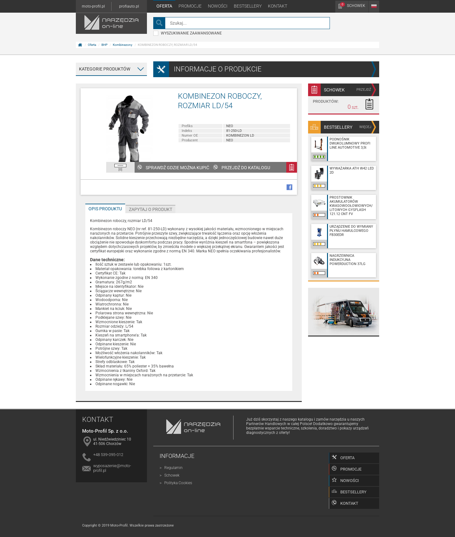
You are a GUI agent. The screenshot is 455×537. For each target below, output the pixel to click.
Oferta (164, 6)
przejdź (363, 90)
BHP (104, 44)
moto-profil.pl (93, 6)
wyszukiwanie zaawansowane (187, 33)
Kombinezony (122, 44)
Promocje (190, 6)
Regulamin (173, 468)
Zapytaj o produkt (150, 209)
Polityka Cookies (178, 483)
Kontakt (277, 6)
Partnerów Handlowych (266, 424)
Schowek (352, 5)
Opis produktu (105, 208)
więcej (365, 127)
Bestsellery (248, 6)
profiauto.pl (129, 6)
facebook (289, 187)
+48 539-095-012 (108, 454)
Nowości (218, 6)
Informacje (177, 456)
